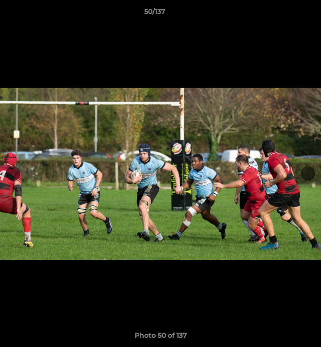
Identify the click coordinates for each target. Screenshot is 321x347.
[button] (286, 14)
